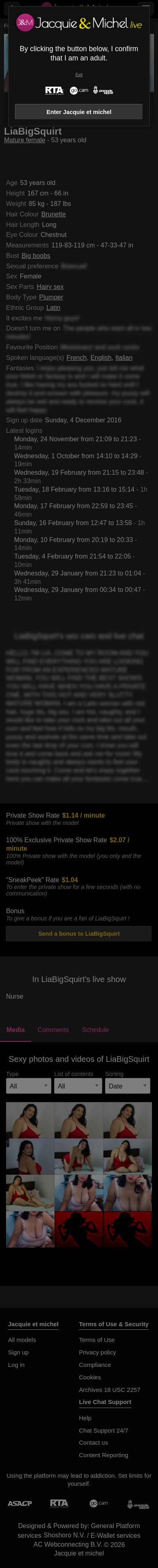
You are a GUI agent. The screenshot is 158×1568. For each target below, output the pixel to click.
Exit (79, 75)
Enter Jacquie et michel (79, 112)
